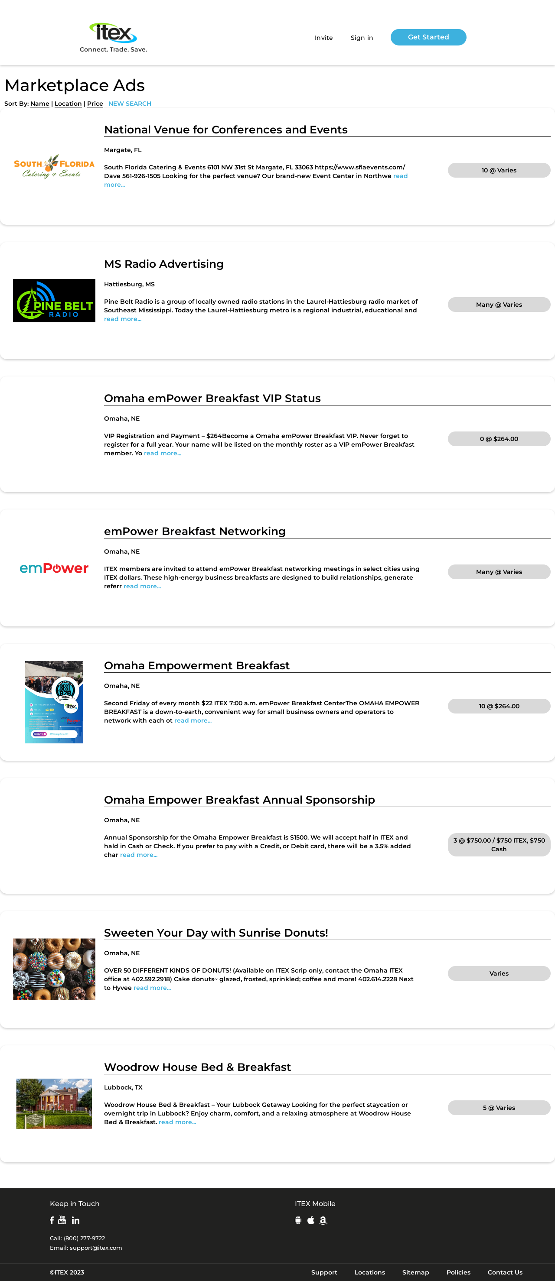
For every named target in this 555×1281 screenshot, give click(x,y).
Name (39, 103)
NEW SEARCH (129, 103)
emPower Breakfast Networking (195, 531)
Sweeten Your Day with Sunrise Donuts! (216, 932)
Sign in (362, 38)
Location (68, 103)
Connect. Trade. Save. (113, 37)
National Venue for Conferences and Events (226, 129)
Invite (324, 38)
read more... (122, 319)
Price (95, 103)
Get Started (428, 37)
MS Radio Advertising (164, 263)
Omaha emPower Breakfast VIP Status (212, 398)
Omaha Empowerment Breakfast (197, 665)
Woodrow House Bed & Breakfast (197, 1066)
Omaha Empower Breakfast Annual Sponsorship (239, 799)
